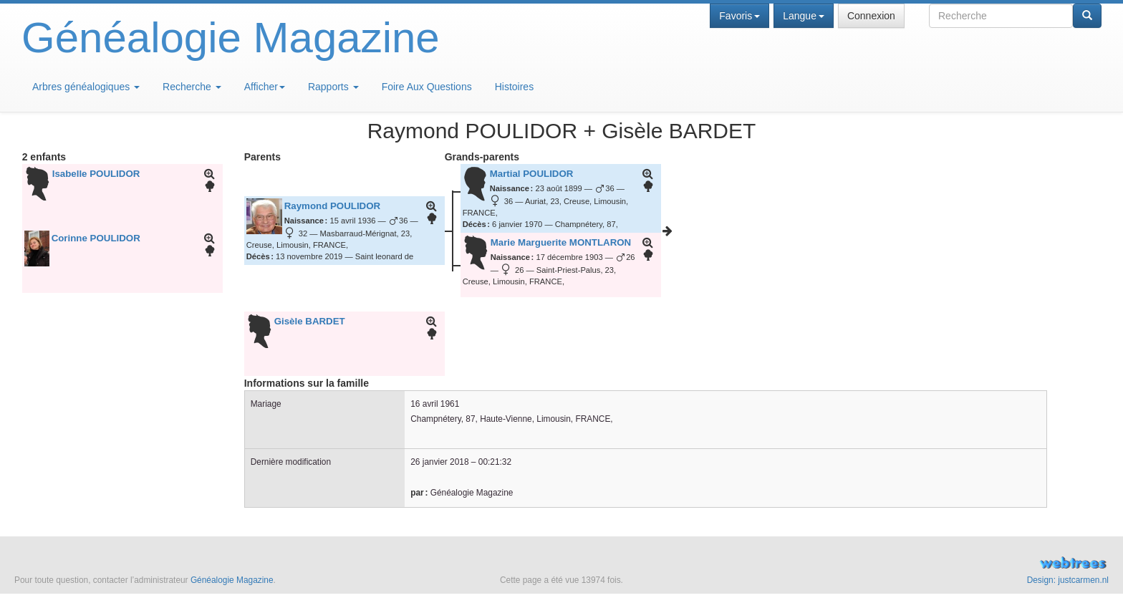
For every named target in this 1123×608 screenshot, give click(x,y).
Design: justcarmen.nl (1068, 580)
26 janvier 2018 (439, 462)
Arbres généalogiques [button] (86, 86)
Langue (803, 15)
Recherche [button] (192, 86)
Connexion (871, 15)
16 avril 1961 (434, 404)
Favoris (739, 15)
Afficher (264, 86)
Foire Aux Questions (427, 86)
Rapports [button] (333, 86)
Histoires (514, 86)
